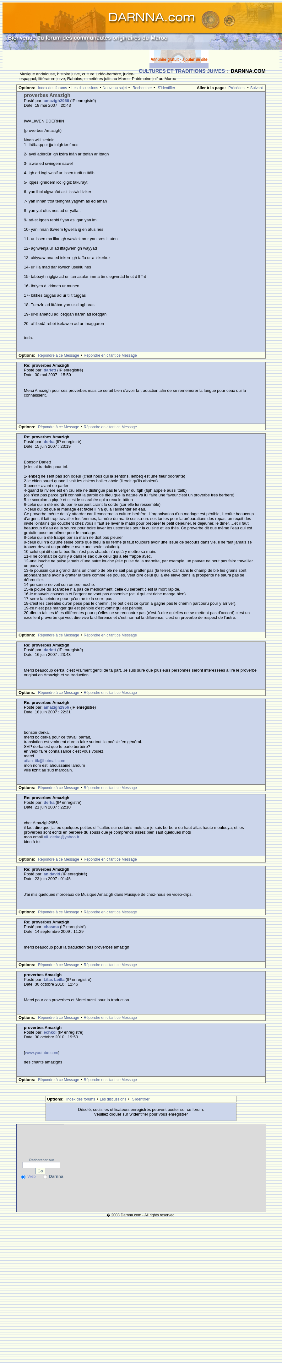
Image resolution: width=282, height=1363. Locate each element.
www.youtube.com (41, 1052)
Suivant (256, 88)
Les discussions (85, 88)
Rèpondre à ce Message (58, 355)
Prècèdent (237, 88)
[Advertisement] (76, 59)
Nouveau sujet (115, 88)
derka (49, 441)
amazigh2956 (56, 100)
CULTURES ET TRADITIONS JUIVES (182, 71)
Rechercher (142, 88)
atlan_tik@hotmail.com (44, 760)
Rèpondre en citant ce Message (110, 355)
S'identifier (166, 88)
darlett (50, 370)
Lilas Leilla (54, 979)
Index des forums (52, 88)
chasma (51, 926)
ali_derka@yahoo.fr (61, 837)
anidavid (52, 874)
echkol (50, 1032)
